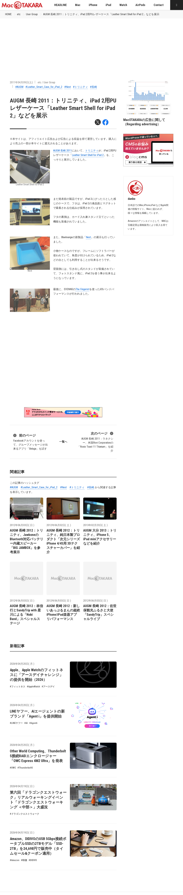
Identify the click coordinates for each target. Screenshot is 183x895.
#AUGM (19, 86)
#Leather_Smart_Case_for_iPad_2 (44, 86)
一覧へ (63, 441)
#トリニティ (80, 86)
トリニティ (91, 150)
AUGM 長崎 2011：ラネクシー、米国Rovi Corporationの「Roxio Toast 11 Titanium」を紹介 (95, 441)
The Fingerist (82, 289)
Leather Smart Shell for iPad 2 (88, 155)
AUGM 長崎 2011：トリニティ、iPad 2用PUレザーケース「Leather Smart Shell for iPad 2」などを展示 (101, 14)
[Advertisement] (91, 43)
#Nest (67, 86)
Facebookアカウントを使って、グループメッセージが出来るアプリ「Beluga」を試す (30, 441)
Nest (88, 237)
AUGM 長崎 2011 (62, 150)
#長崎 (93, 86)
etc (19, 14)
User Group (32, 14)
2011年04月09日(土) (21, 82)
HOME (8, 14)
